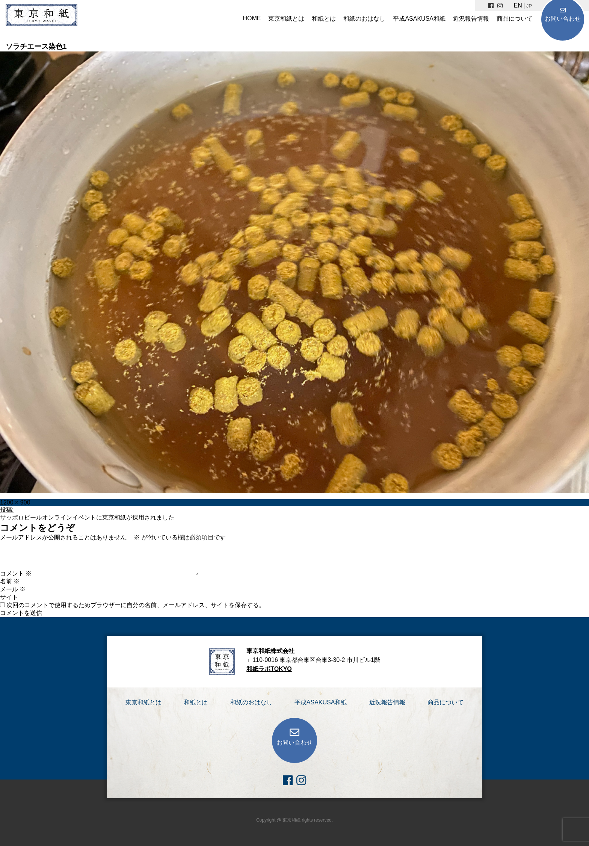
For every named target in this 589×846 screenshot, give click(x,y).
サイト (9, 597)
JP (529, 6)
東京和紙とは (286, 18)
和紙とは (324, 18)
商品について (515, 18)
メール (13, 589)
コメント (16, 573)
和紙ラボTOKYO (269, 669)
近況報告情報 (471, 18)
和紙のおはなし (364, 18)
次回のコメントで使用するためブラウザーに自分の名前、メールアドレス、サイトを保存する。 (135, 605)
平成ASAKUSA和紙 (419, 18)
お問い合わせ (563, 18)
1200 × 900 (15, 502)
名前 (10, 581)
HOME (252, 18)
